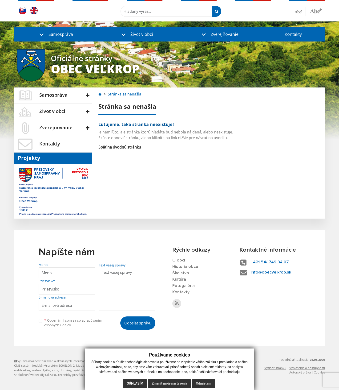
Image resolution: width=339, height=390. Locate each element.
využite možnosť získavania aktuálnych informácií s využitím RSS (60, 361)
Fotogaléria (183, 286)
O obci (178, 260)
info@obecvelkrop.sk (271, 272)
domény (65, 370)
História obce (185, 267)
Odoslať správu (137, 323)
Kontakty (293, 34)
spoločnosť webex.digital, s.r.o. (35, 375)
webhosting (22, 370)
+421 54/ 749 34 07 (270, 262)
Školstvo (180, 273)
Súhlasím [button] (135, 383)
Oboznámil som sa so (73, 323)
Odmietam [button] (203, 383)
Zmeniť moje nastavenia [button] (169, 383)
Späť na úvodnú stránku (119, 147)
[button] (55, 34)
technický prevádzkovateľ (76, 375)
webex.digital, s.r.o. (45, 370)
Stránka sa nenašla (124, 94)
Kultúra (179, 279)
